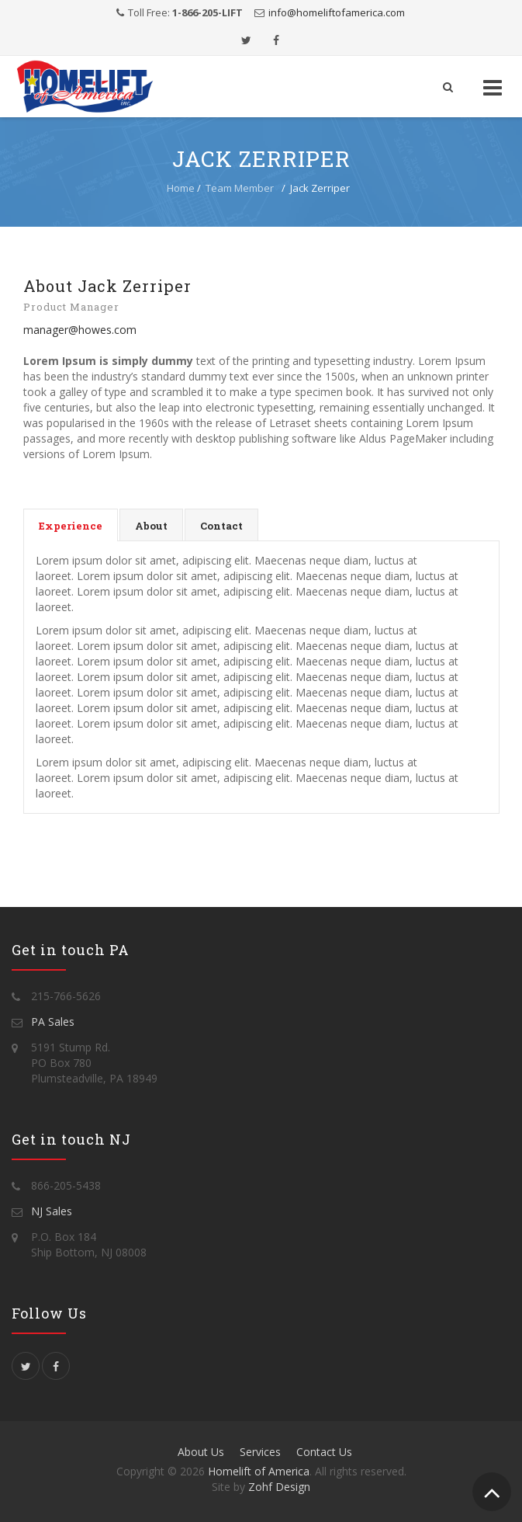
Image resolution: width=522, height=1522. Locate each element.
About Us (201, 1451)
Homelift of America (258, 1471)
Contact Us (324, 1451)
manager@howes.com (80, 329)
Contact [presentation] (221, 526)
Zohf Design (279, 1486)
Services (260, 1451)
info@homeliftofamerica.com (336, 12)
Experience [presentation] (70, 526)
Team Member (240, 188)
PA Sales (52, 1021)
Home (181, 188)
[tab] (70, 525)
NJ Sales (51, 1211)
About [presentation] (151, 526)
